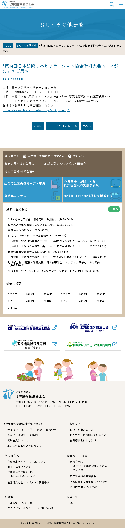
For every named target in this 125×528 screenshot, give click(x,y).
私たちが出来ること (82, 430)
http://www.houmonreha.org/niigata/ (34, 110)
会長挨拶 (12, 430)
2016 (82, 301)
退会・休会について (19, 467)
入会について (38, 462)
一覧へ (114, 209)
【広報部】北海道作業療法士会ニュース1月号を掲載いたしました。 (48, 247)
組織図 (34, 435)
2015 (100, 301)
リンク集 (27, 503)
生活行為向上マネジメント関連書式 (28, 482)
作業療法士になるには (83, 440)
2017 (64, 301)
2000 (11, 308)
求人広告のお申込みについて (24, 446)
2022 (82, 294)
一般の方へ (74, 424)
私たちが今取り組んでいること (88, 435)
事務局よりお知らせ (20, 230)
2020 (11, 301)
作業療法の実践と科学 (20, 472)
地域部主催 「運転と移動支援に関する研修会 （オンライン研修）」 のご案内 (54, 263)
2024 (47, 294)
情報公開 (51, 430)
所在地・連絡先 (16, 435)
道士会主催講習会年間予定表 (46, 155)
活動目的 (27, 430)
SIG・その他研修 (27, 45)
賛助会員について (17, 440)
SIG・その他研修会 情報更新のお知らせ (32, 220)
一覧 (62, 126)
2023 (64, 294)
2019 (29, 301)
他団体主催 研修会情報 (20, 171)
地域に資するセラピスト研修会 (65, 163)
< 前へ (38, 126)
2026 (11, 294)
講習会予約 (12, 155)
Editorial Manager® (23, 476)
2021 (100, 294)
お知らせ (12, 503)
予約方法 (78, 155)
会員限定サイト (16, 462)
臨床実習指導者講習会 (19, 163)
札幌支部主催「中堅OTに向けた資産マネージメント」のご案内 (45, 271)
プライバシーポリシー (20, 508)
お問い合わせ (46, 508)
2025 (29, 294)
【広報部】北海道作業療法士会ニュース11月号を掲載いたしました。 (49, 257)
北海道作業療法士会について (23, 424)
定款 (39, 430)
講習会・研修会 (77, 456)
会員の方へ (11, 456)
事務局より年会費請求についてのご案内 (31, 225)
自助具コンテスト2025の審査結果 (28, 236)
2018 (47, 301)
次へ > (86, 126)
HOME (7, 45)
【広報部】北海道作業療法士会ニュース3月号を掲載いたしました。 (48, 241)
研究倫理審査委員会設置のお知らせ (29, 252)
